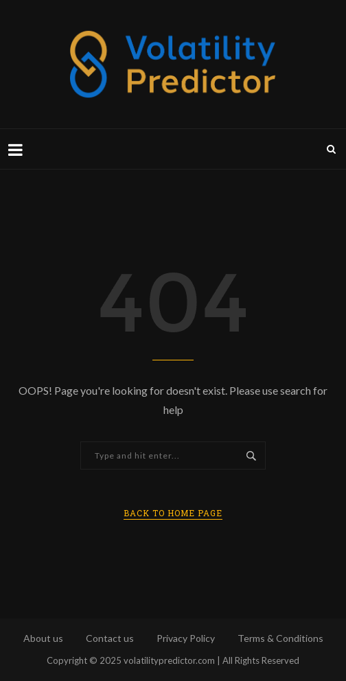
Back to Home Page (173, 512)
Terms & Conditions (280, 638)
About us (43, 638)
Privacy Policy (186, 638)
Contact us (110, 638)
